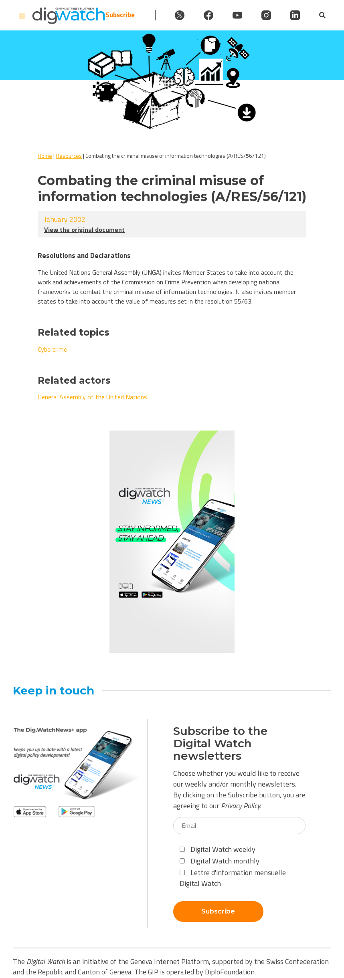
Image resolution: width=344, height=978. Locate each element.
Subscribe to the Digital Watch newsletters (220, 743)
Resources (69, 155)
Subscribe (120, 15)
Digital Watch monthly (219, 860)
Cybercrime (52, 349)
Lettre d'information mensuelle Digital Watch (233, 878)
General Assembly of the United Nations (92, 397)
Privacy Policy (240, 805)
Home (45, 155)
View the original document (84, 229)
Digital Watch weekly (217, 849)
